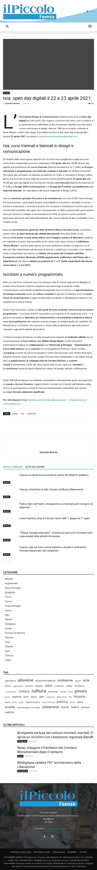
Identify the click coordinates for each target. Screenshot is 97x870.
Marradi (7, 526)
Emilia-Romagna (13, 605)
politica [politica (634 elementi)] (62, 701)
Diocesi (7, 511)
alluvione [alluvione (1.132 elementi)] (25, 680)
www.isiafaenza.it (12, 404)
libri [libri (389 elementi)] (41, 696)
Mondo (8, 628)
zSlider (8, 660)
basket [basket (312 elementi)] (39, 685)
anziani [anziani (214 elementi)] (78, 681)
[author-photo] (48, 447)
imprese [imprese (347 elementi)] (16, 696)
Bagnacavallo (11, 583)
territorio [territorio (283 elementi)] (85, 707)
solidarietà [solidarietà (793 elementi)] (50, 706)
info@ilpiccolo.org (54, 828)
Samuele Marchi (12, 103)
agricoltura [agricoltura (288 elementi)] (10, 680)
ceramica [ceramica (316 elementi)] (79, 685)
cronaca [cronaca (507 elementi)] (24, 691)
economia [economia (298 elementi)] (53, 691)
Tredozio (9, 655)
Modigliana (10, 623)
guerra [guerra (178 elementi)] (7, 697)
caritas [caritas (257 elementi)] (69, 685)
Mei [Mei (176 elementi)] (70, 697)
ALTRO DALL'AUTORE (35, 467)
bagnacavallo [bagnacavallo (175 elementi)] (18, 686)
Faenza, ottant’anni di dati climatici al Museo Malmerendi (51, 489)
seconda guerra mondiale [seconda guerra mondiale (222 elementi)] (28, 707)
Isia (22, 413)
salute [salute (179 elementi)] (72, 702)
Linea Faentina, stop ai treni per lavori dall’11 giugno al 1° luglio (55, 518)
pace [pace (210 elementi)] (21, 702)
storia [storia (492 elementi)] (65, 707)
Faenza (14, 36)
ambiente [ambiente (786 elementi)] (65, 680)
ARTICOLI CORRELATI (12, 467)
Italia (7, 614)
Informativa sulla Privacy (21, 852)
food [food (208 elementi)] (70, 691)
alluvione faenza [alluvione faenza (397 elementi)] (45, 680)
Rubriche (9, 637)
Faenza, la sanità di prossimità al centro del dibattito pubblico (54, 474)
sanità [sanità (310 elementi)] (80, 701)
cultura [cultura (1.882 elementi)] (39, 690)
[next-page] (10, 562)
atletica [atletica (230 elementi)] (8, 686)
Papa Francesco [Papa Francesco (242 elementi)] (33, 702)
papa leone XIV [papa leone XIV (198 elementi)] (48, 702)
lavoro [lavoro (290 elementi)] (34, 696)
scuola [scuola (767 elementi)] (10, 706)
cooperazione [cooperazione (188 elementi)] (11, 692)
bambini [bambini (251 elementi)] (29, 686)
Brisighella (10, 592)
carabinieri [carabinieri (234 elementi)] (59, 686)
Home (5, 36)
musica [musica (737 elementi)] (79, 696)
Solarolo (9, 646)
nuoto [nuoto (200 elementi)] (14, 702)
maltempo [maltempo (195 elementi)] (50, 697)
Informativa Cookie (42, 852)
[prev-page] (5, 562)
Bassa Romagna (13, 587)
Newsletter (72, 852)
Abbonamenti (59, 852)
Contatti (83, 852)
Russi (7, 641)
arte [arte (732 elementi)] (86, 680)
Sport (7, 650)
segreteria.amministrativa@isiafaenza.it (58, 136)
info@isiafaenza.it (78, 400)
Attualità (9, 578)
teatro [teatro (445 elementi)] (75, 707)
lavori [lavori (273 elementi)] (26, 696)
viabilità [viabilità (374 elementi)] (9, 712)
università (31, 413)
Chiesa (8, 596)
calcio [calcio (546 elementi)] (48, 685)
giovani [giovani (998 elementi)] (81, 690)
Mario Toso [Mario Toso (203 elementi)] (62, 697)
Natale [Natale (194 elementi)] (7, 702)
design (15, 413)
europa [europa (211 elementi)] (63, 691)
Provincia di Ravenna (15, 632)
